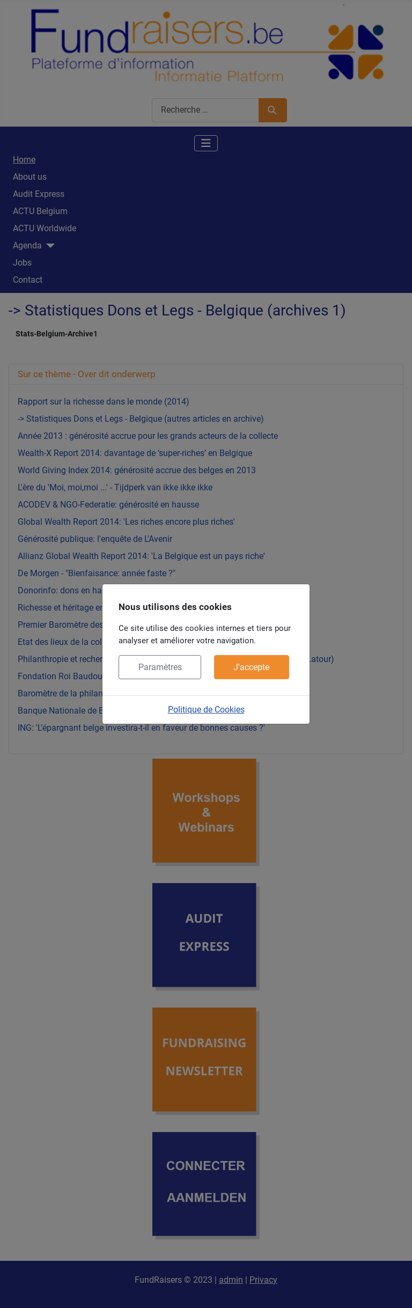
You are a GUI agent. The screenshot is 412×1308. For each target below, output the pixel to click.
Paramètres (160, 667)
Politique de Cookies (206, 709)
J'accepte (251, 667)
